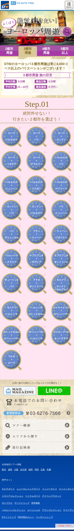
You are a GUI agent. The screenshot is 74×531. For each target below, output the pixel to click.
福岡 (30, 469)
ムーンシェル (33, 510)
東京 (4, 469)
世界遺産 (35, 503)
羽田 (36, 469)
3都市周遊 (28, 51)
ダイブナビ (7, 503)
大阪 (16, 469)
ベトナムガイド (32, 496)
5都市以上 (65, 51)
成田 (10, 469)
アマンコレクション (51, 510)
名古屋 (23, 469)
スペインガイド (66, 489)
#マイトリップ (9, 517)
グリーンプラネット (51, 496)
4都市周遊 (46, 51)
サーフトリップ (21, 503)
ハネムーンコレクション (14, 510)
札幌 (49, 469)
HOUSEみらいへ (26, 517)
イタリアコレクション (12, 496)
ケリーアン (68, 510)
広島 (43, 469)
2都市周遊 (9, 51)
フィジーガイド (49, 489)
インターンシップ (44, 517)
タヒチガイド (8, 489)
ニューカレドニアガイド (28, 489)
